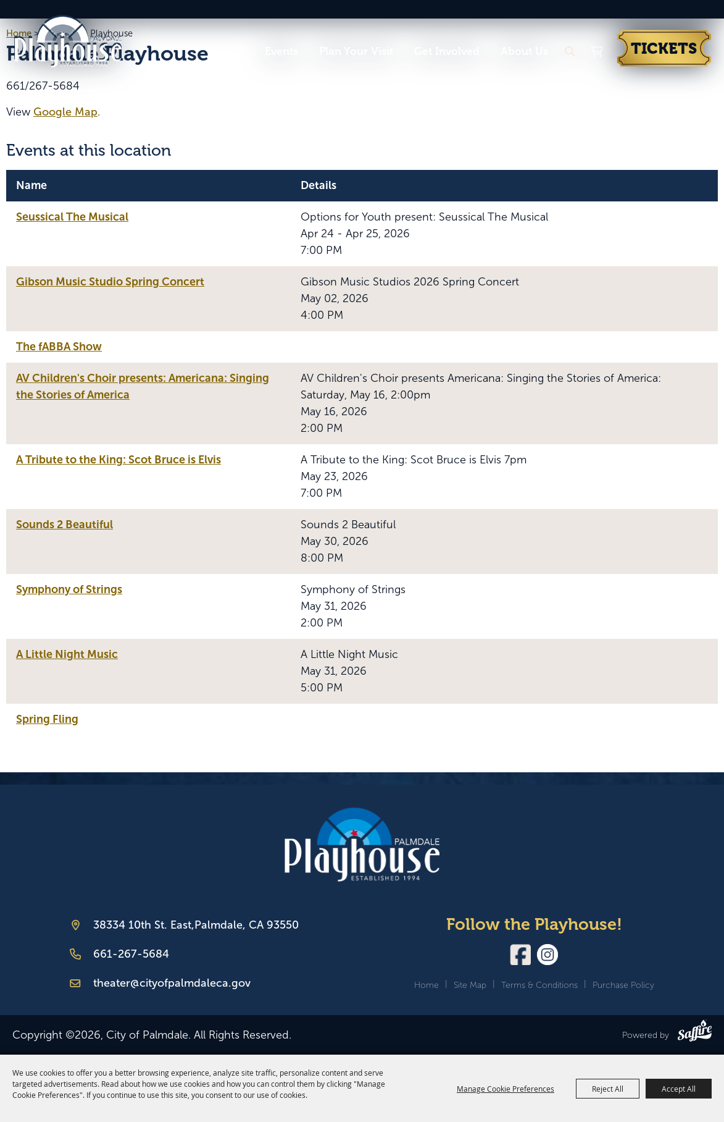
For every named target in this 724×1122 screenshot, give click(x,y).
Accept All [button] (679, 1089)
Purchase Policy (623, 985)
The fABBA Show (59, 346)
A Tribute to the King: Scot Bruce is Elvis (118, 459)
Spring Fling (47, 719)
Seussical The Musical (72, 217)
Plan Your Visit (356, 51)
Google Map (65, 112)
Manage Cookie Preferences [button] (505, 1089)
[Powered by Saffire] (695, 1033)
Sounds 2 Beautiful (64, 524)
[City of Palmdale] (80, 39)
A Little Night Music (67, 654)
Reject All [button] (607, 1089)
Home (426, 985)
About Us (524, 51)
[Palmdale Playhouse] (362, 845)
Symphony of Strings (69, 589)
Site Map (470, 985)
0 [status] (608, 51)
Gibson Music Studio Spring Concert (110, 282)
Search (570, 52)
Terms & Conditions (539, 985)
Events (281, 51)
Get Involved (447, 51)
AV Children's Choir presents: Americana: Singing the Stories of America (142, 386)
